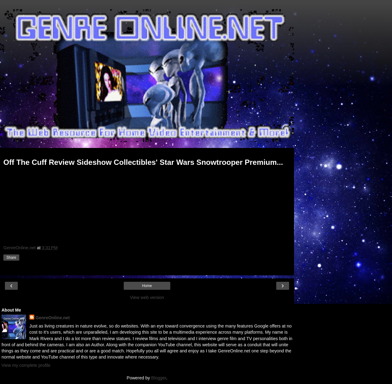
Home (147, 286)
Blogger (158, 377)
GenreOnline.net (53, 317)
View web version (147, 297)
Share (11, 257)
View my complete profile (26, 365)
